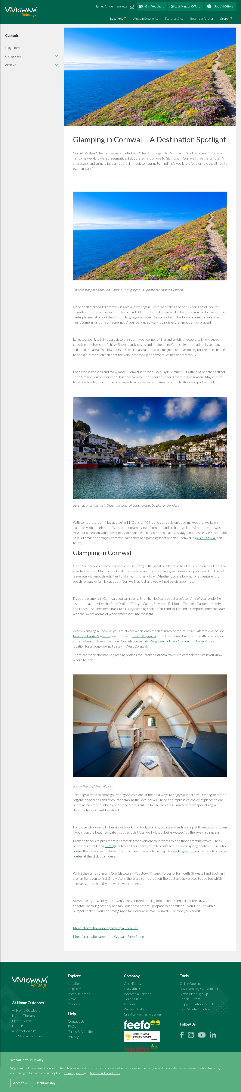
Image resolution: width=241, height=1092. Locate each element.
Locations (116, 18)
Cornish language (125, 317)
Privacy (73, 1037)
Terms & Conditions (82, 1031)
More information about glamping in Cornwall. (105, 928)
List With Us (132, 988)
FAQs (72, 1026)
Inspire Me (76, 988)
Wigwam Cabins (135, 1009)
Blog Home (13, 47)
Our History (132, 983)
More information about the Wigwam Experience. (109, 936)
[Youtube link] (204, 1036)
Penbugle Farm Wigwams (91, 636)
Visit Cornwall (206, 538)
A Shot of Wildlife (24, 1031)
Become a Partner (201, 18)
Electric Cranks (23, 1021)
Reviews (74, 1004)
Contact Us (76, 1021)
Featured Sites (174, 18)
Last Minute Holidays (195, 1009)
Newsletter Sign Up (194, 994)
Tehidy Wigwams (144, 636)
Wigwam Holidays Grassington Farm (177, 641)
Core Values (132, 999)
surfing (110, 846)
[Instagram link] (193, 1036)
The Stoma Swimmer (27, 1036)
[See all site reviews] (142, 1037)
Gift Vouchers (151, 6)
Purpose (130, 1004)
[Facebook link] (184, 1036)
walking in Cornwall (186, 851)
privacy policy (74, 1073)
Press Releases (79, 994)
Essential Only (45, 1083)
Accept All (20, 1083)
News (72, 999)
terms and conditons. (105, 1073)
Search (224, 18)
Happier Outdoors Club (197, 1004)
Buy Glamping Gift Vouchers (200, 988)
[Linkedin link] (214, 1036)
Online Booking (190, 983)
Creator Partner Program (142, 1014)
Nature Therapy (23, 1015)
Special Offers (220, 6)
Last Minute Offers (185, 6)
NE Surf (18, 1026)
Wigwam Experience (145, 18)
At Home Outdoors (26, 1010)
